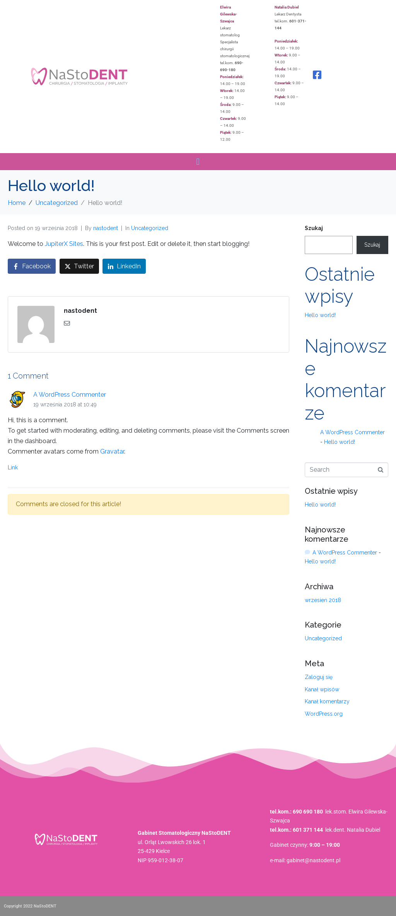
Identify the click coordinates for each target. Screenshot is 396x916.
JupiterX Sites (64, 243)
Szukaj (314, 228)
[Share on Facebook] (32, 266)
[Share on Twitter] (79, 266)
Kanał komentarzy (327, 701)
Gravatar (112, 451)
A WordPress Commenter (69, 394)
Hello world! (320, 315)
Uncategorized (149, 228)
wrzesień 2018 (323, 600)
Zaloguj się (319, 677)
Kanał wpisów (322, 689)
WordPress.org (324, 714)
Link (13, 467)
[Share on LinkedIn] (124, 266)
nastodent (105, 228)
